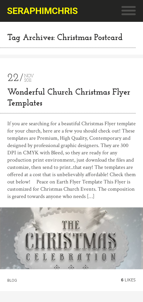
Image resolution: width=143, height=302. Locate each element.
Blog (12, 280)
